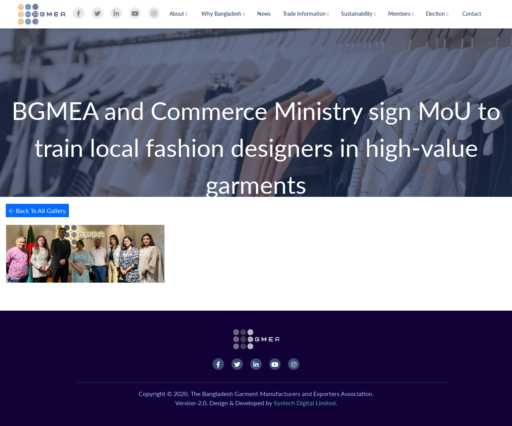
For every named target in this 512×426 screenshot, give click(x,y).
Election (437, 13)
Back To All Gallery (37, 210)
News (264, 13)
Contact (471, 13)
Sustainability (358, 13)
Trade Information (306, 13)
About (178, 13)
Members (400, 13)
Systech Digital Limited (305, 402)
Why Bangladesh (222, 13)
